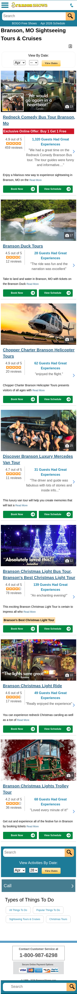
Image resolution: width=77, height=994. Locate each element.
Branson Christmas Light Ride (32, 686)
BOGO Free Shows (24, 23)
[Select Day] (33, 62)
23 (69, 339)
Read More (35, 180)
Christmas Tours (58, 919)
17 (69, 235)
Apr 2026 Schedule (53, 23)
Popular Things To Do (48, 910)
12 (69, 561)
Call (7, 885)
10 (69, 675)
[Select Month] (19, 62)
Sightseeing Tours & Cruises (24, 919)
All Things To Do (18, 910)
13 (69, 106)
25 (69, 446)
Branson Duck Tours (23, 246)
